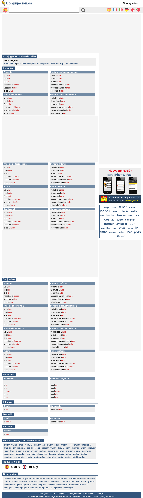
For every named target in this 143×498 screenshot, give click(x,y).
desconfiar (9, 454)
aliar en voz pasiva (40, 63)
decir (124, 211)
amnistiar (31, 454)
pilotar (15, 481)
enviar (7, 445)
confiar (37, 445)
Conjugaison (44, 493)
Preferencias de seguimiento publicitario (74, 496)
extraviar (91, 448)
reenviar (28, 445)
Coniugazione (74, 493)
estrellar (23, 481)
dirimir (83, 485)
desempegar (20, 488)
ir (136, 228)
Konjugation (86, 493)
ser (132, 224)
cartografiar (19, 457)
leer (129, 231)
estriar (61, 457)
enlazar (51, 485)
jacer (19, 485)
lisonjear (55, 481)
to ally (33, 467)
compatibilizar (45, 488)
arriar (83, 448)
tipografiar (20, 454)
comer (109, 224)
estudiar (121, 223)
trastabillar (74, 485)
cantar (109, 219)
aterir (7, 481)
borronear (32, 488)
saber (122, 232)
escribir (105, 228)
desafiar (75, 448)
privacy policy (99, 496)
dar (137, 215)
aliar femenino (24, 63)
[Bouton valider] (83, 10)
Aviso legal (50, 496)
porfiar (26, 451)
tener (123, 207)
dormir (132, 207)
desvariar (86, 451)
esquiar (45, 448)
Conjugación (130, 3)
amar (103, 232)
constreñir (62, 478)
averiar (34, 451)
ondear (81, 478)
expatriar (8, 457)
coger (107, 207)
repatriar (21, 448)
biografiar (51, 457)
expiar (19, 451)
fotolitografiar (78, 457)
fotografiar (86, 445)
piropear (8, 478)
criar (21, 445)
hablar (110, 215)
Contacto (111, 496)
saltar (134, 211)
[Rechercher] (44, 10)
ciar (7, 451)
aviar (61, 451)
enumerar (65, 481)
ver (102, 215)
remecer (17, 478)
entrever (73, 478)
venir (115, 211)
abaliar (76, 454)
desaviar (53, 454)
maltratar (33, 481)
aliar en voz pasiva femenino (64, 63)
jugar (120, 220)
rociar (37, 448)
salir (115, 228)
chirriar (69, 451)
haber (105, 211)
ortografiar (53, 451)
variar (53, 448)
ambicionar (44, 481)
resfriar (43, 451)
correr (130, 216)
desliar (84, 454)
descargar (68, 488)
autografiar (47, 445)
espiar (30, 448)
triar (12, 451)
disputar (42, 485)
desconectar (9, 485)
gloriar (77, 451)
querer (112, 232)
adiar (68, 454)
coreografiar (74, 445)
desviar (61, 448)
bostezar (76, 481)
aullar (53, 478)
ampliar (7, 448)
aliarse (12, 63)
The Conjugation (59, 493)
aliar (6, 63)
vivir (122, 228)
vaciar (14, 445)
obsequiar (8, 488)
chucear (45, 478)
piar (68, 448)
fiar (14, 448)
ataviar (61, 454)
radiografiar (39, 457)
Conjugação (99, 493)
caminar (130, 219)
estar (121, 236)
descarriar (42, 454)
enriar (68, 457)
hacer (121, 215)
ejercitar (58, 488)
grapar (91, 481)
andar (130, 228)
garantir (27, 485)
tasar (83, 481)
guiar (56, 445)
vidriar (30, 457)
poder (137, 232)
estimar (36, 478)
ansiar (64, 445)
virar (35, 485)
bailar (114, 208)
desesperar (61, 485)
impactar (27, 478)
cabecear (91, 478)
